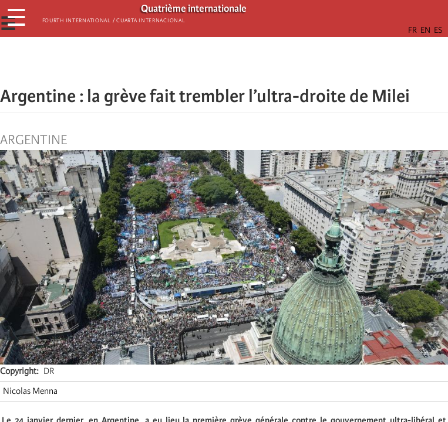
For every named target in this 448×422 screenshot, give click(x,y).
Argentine (33, 140)
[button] (257, 61)
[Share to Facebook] (191, 61)
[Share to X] (208, 61)
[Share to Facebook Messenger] (224, 61)
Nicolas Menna (30, 391)
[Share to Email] (241, 61)
